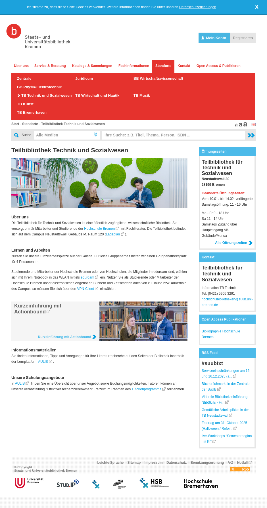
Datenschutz (176, 463)
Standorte (163, 66)
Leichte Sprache (110, 463)
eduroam (87, 277)
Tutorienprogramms (146, 389)
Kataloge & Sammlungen (92, 66)
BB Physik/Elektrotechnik (39, 87)
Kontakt (184, 66)
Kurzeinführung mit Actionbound (37, 309)
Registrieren (243, 38)
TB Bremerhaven (32, 112)
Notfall (242, 463)
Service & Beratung (50, 66)
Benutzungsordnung (207, 463)
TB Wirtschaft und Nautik (97, 95)
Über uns (21, 66)
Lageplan (113, 234)
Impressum (154, 463)
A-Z (230, 463)
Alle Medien (47, 135)
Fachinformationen (133, 66)
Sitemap (134, 463)
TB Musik (142, 95)
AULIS (43, 362)
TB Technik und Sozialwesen (46, 95)
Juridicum (84, 78)
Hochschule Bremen (99, 229)
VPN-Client (85, 289)
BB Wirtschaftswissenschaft (158, 78)
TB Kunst (25, 104)
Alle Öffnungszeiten (234, 243)
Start (15, 124)
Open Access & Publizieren (219, 66)
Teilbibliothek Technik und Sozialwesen (73, 124)
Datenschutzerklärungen (197, 7)
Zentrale (24, 78)
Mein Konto (214, 38)
